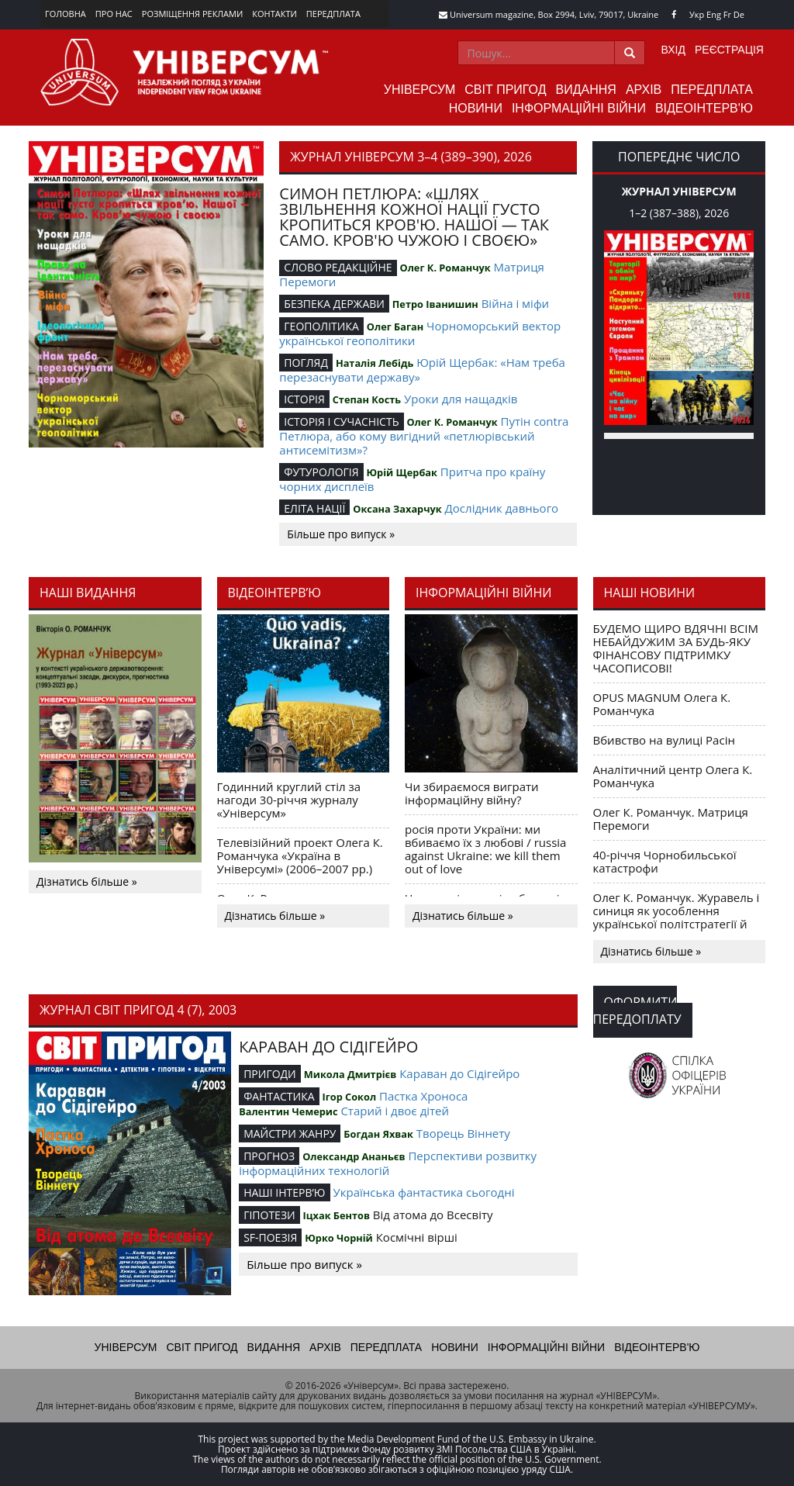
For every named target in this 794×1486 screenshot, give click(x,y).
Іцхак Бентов (336, 1215)
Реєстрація (729, 49)
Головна (65, 13)
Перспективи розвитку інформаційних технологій (388, 1163)
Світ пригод (505, 89)
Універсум (420, 89)
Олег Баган (395, 326)
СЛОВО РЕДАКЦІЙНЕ (338, 267)
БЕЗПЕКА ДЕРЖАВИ (334, 303)
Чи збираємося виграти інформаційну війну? (472, 793)
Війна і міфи (515, 303)
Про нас (114, 13)
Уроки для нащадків (460, 398)
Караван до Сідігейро (459, 1073)
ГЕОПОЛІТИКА (321, 326)
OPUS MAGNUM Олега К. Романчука (662, 703)
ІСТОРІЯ (304, 399)
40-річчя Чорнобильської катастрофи (665, 861)
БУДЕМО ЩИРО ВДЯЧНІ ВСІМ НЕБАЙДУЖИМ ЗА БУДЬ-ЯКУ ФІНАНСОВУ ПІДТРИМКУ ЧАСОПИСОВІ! (675, 648)
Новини (475, 108)
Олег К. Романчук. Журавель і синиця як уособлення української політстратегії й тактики (676, 917)
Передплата (333, 13)
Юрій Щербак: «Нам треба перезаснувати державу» (422, 369)
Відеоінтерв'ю (704, 108)
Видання (586, 89)
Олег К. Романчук (445, 268)
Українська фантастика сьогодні (423, 1192)
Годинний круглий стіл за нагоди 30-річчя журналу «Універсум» (289, 800)
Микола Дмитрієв (350, 1074)
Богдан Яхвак (378, 1134)
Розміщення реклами (192, 13)
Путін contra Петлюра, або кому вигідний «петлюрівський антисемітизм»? (423, 435)
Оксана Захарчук (397, 509)
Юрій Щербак (401, 472)
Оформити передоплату (637, 1011)
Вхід (673, 49)
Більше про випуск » (341, 534)
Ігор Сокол (349, 1097)
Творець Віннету (463, 1133)
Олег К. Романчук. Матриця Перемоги (670, 818)
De (739, 14)
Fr (727, 14)
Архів (643, 89)
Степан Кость (367, 399)
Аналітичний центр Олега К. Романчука (673, 776)
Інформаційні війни (579, 108)
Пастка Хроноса (423, 1096)
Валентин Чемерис (288, 1111)
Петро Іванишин (435, 304)
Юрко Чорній (339, 1238)
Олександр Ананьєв (353, 1156)
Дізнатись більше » (86, 881)
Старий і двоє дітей (394, 1110)
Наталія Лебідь (374, 363)
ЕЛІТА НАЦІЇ (314, 508)
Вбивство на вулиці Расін (664, 740)
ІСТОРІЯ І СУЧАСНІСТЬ (341, 421)
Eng (713, 14)
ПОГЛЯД (306, 362)
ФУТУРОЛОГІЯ (321, 472)
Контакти (274, 13)
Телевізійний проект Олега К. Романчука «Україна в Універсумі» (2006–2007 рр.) (300, 855)
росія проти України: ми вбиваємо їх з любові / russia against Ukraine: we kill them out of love (485, 848)
